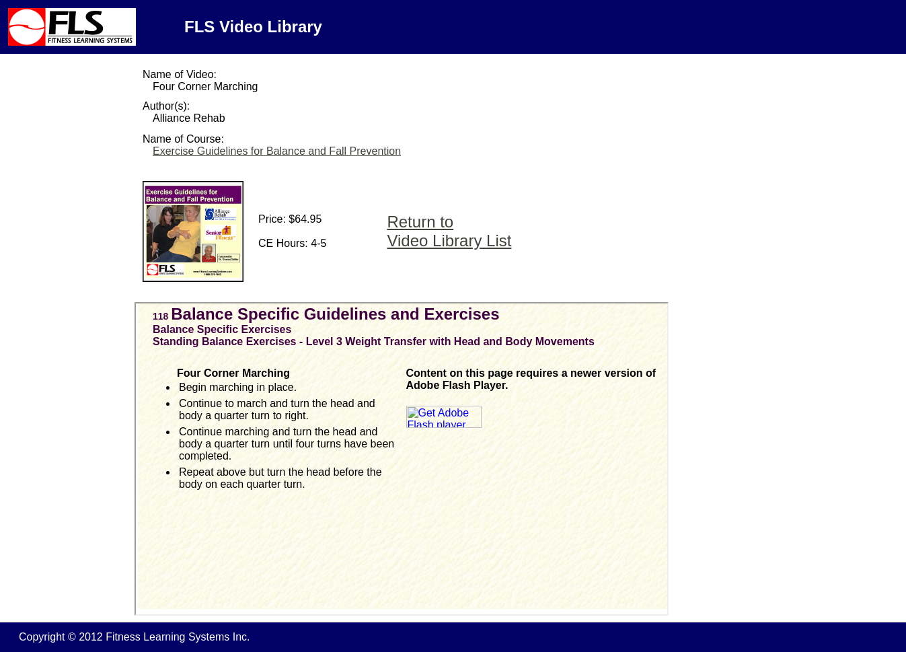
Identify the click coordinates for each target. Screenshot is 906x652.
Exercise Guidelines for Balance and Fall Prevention (277, 151)
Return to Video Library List (449, 231)
